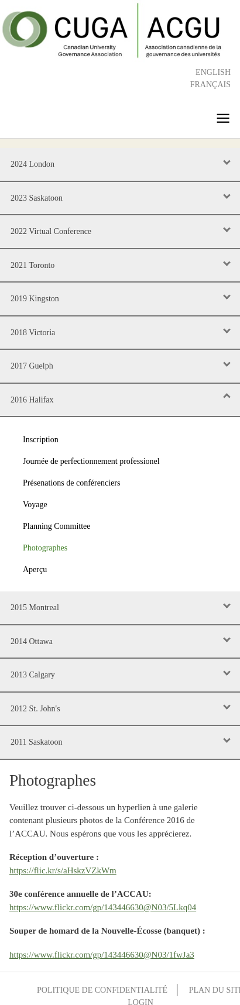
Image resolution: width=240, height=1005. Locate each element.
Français (210, 84)
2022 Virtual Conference (51, 231)
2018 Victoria (33, 332)
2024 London (32, 164)
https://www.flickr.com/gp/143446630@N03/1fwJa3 (101, 954)
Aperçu (35, 569)
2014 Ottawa (32, 641)
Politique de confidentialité (102, 990)
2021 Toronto (32, 265)
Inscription (41, 439)
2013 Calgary (33, 674)
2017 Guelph (32, 366)
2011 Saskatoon (37, 742)
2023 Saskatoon (37, 198)
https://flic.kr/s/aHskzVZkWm (62, 870)
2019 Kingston (35, 298)
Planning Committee (57, 526)
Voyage (35, 504)
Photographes (45, 547)
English (213, 72)
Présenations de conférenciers (71, 483)
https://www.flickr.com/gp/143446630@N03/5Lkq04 (102, 907)
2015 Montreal (35, 607)
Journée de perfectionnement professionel (91, 461)
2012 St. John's (35, 708)
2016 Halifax (32, 399)
